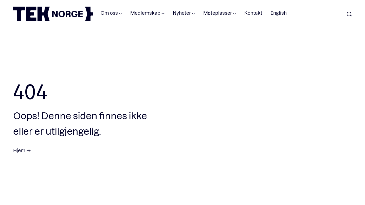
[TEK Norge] (53, 19)
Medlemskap (145, 12)
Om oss (109, 12)
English (278, 12)
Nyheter (182, 12)
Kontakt (253, 12)
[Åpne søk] (349, 14)
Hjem (19, 150)
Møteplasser (217, 12)
